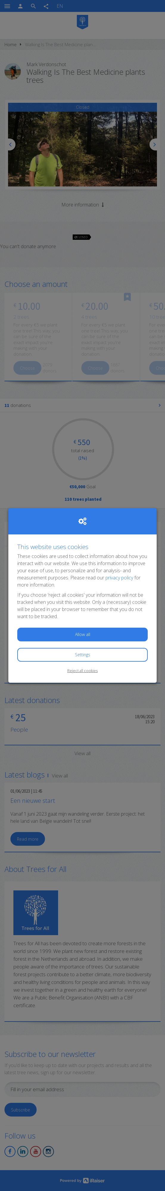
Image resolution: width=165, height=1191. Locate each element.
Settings (82, 654)
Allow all (82, 634)
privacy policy (119, 577)
